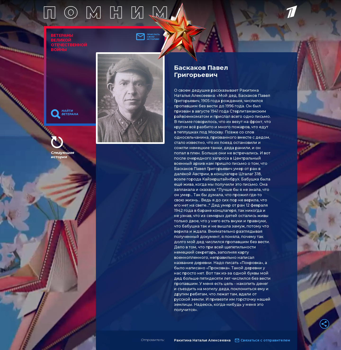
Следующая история (62, 154)
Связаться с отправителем (265, 340)
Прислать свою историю (153, 36)
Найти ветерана (70, 112)
